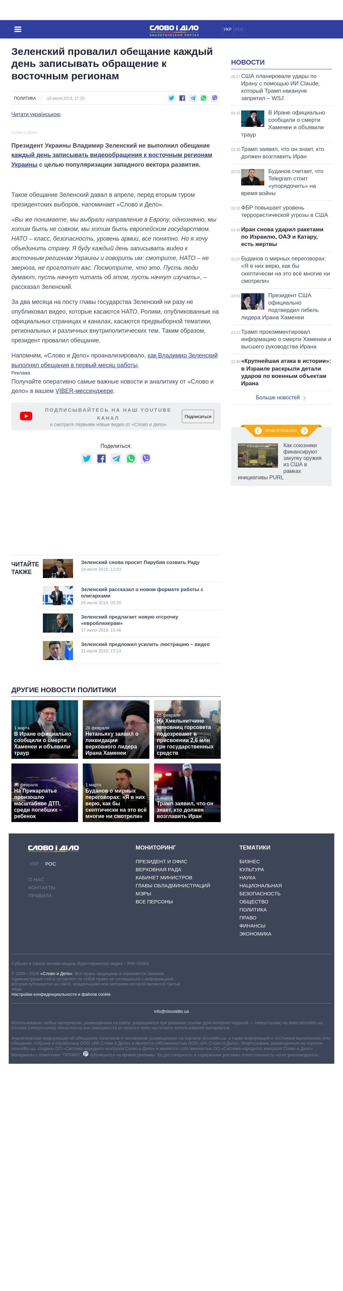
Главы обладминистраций (173, 1113)
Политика (25, 98)
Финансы (252, 1153)
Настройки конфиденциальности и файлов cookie (61, 1221)
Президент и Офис (161, 1089)
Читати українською (36, 114)
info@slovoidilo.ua (171, 1238)
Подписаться (198, 559)
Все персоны (154, 1129)
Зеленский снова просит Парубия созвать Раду (143, 793)
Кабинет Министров (164, 1105)
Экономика (255, 1161)
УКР (227, 29)
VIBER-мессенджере (84, 534)
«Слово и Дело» (56, 1200)
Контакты (41, 1115)
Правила (40, 1123)
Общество (253, 1129)
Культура (251, 1097)
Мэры (143, 1121)
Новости (248, 146)
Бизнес (249, 1089)
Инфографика (281, 715)
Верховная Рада (158, 1097)
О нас (36, 1107)
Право (248, 1145)
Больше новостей (281, 481)
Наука (247, 1105)
